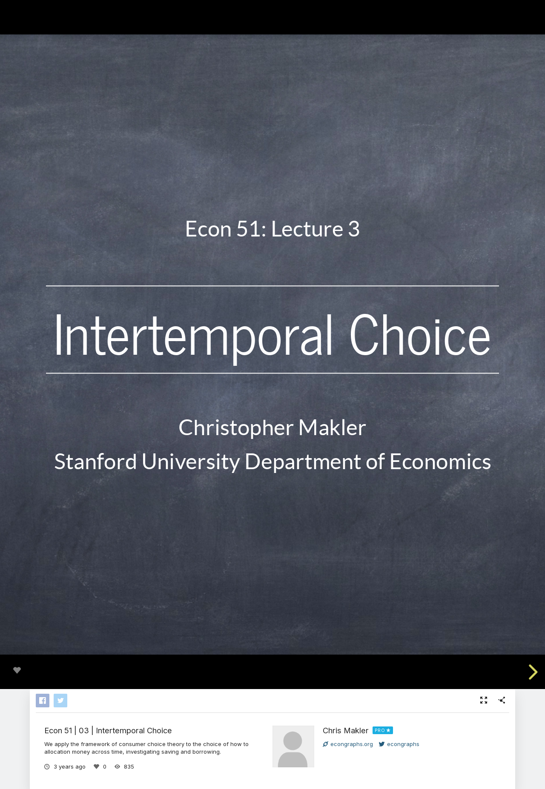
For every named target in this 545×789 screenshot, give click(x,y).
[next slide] (531, 672)
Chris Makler (346, 730)
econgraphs (399, 744)
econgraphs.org (348, 744)
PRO (380, 730)
